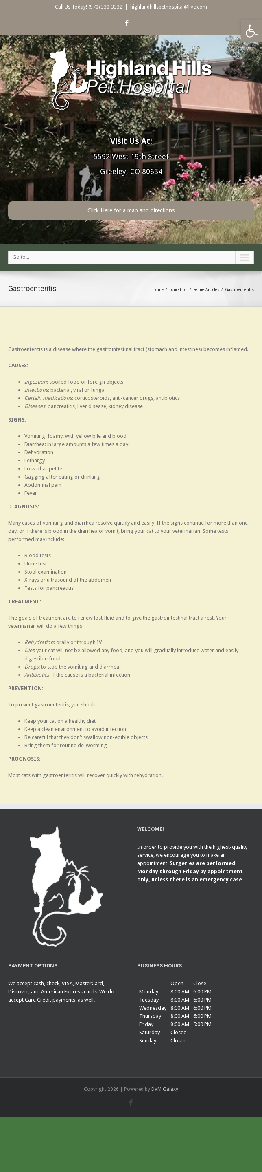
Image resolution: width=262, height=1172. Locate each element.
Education (178, 289)
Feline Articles (206, 289)
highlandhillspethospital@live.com (168, 7)
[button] (251, 31)
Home (158, 289)
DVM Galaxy (164, 1089)
